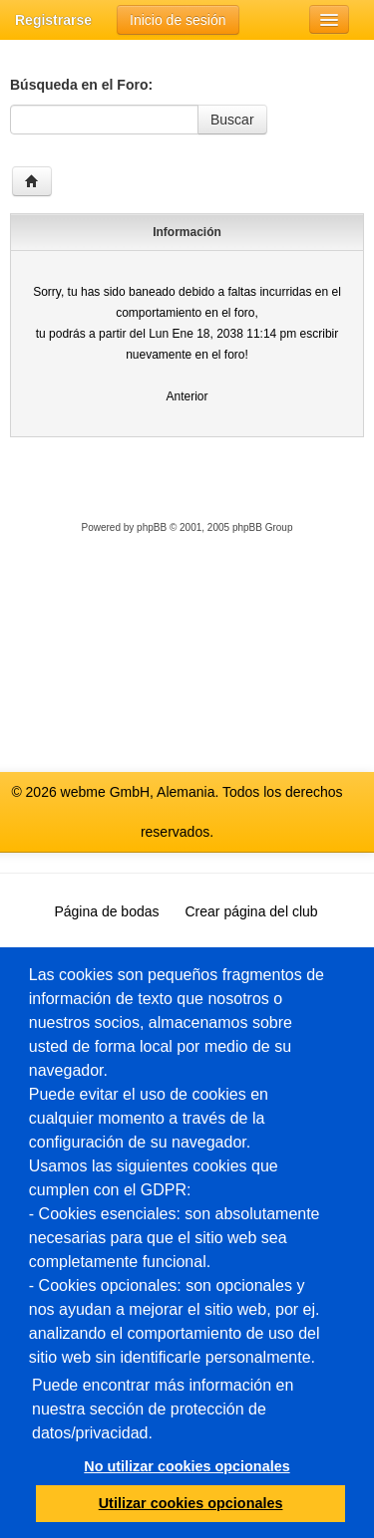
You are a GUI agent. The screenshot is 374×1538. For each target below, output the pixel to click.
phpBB (152, 527)
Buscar (232, 120)
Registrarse (53, 20)
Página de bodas (106, 911)
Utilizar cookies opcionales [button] (191, 1503)
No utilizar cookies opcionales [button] (186, 1466)
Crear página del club (252, 911)
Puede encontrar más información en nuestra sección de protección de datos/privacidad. (162, 1409)
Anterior (186, 396)
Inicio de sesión (178, 20)
